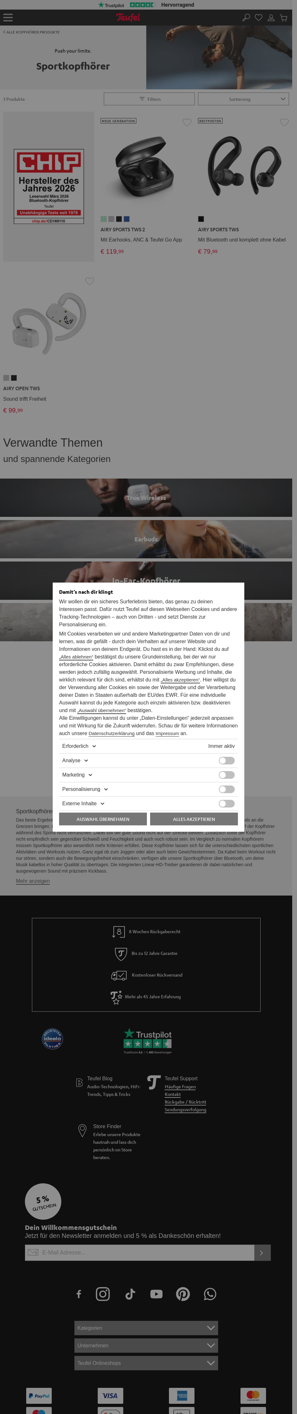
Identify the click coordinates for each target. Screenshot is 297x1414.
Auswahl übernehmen (103, 811)
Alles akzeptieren (194, 811)
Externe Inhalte (77, 796)
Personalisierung (78, 782)
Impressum (131, 726)
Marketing (72, 767)
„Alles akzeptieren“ (188, 672)
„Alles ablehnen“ (169, 649)
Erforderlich (73, 738)
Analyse (70, 753)
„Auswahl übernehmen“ (200, 695)
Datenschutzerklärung (81, 726)
